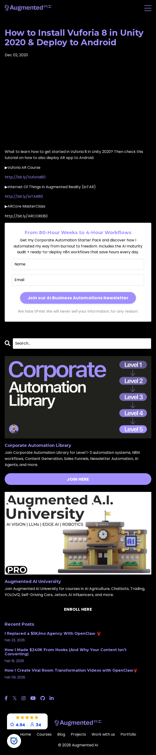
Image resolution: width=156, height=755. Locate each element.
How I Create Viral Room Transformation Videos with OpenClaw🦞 (71, 670)
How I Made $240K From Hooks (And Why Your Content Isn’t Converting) (65, 652)
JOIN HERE (78, 479)
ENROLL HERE (78, 609)
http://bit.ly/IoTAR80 (24, 196)
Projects (78, 734)
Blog (61, 734)
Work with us (103, 734)
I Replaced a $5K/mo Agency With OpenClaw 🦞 (53, 634)
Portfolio (128, 734)
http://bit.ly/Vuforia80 (25, 177)
